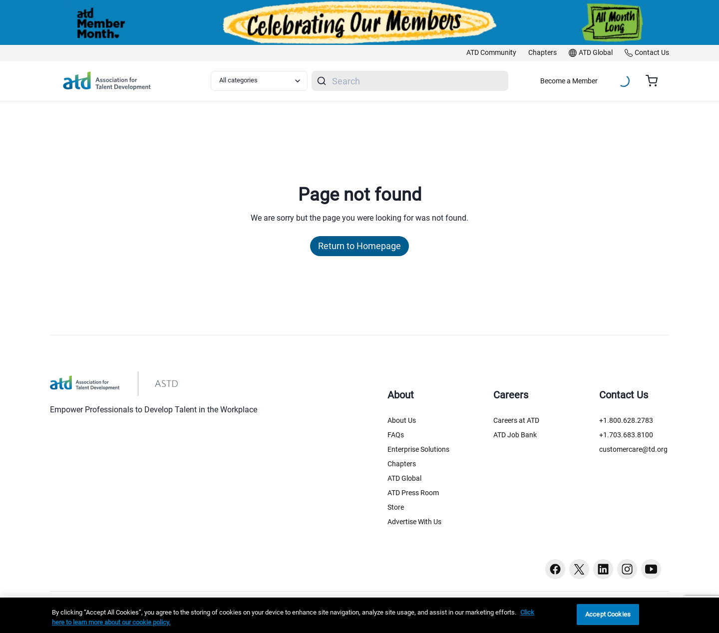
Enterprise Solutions (418, 449)
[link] (491, 53)
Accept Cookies (608, 614)
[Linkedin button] (603, 569)
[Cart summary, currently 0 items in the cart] (655, 81)
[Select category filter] (259, 81)
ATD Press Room (413, 493)
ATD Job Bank (515, 435)
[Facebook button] (555, 569)
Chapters (401, 464)
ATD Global (404, 478)
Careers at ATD (516, 420)
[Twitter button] (579, 569)
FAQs (395, 435)
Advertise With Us (414, 522)
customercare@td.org (633, 449)
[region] (359, 615)
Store (395, 507)
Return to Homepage (359, 246)
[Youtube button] (651, 569)
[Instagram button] (627, 569)
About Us (401, 420)
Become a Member (569, 81)
